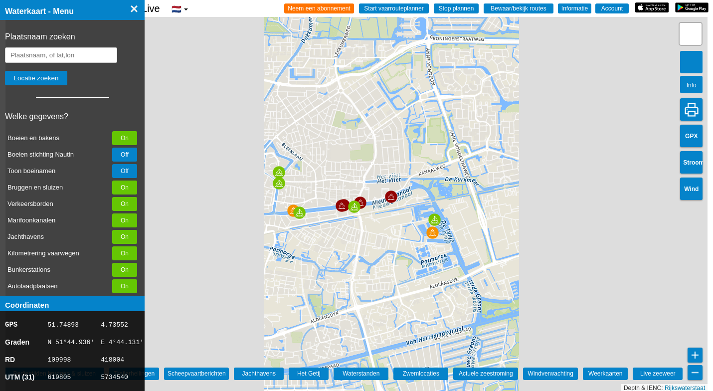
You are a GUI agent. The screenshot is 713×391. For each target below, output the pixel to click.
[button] (279, 183)
